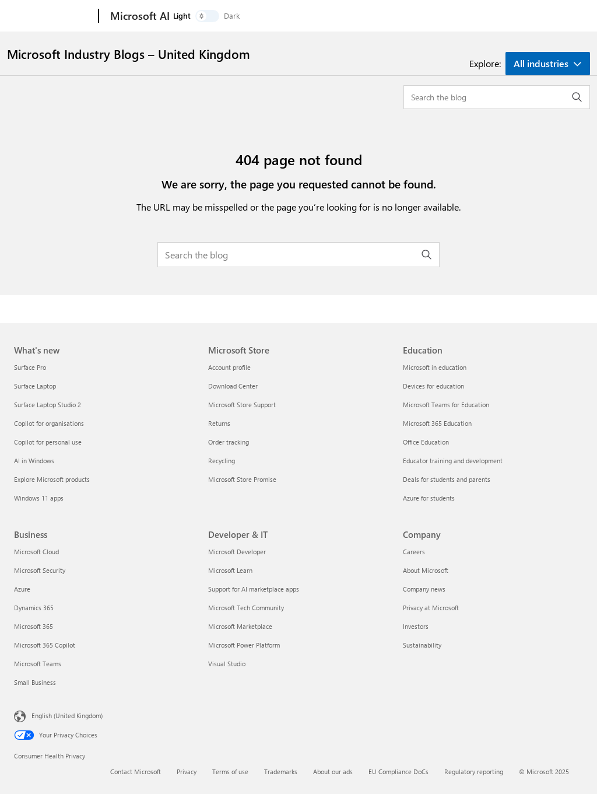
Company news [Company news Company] (424, 589)
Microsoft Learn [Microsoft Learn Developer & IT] (230, 570)
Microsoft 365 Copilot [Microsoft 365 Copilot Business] (44, 645)
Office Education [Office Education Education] (426, 442)
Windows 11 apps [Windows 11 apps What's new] (39, 498)
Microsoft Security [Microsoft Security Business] (39, 570)
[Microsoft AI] (138, 16)
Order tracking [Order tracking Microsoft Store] (228, 442)
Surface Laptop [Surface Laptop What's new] (35, 386)
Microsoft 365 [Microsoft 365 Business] (33, 626)
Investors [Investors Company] (416, 626)
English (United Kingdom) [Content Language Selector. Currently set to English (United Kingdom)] (67, 715)
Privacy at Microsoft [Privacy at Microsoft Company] (431, 607)
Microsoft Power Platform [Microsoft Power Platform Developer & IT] (244, 645)
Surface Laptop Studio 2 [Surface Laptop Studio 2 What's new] (47, 404)
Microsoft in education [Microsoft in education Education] (434, 367)
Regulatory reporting (473, 771)
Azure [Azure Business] (22, 589)
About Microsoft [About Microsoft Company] (425, 570)
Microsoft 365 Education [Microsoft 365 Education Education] (437, 423)
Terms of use (230, 771)
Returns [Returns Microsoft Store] (219, 423)
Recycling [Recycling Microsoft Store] (221, 460)
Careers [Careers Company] (414, 551)
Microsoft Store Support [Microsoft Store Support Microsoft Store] (242, 404)
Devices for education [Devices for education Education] (433, 386)
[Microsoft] (54, 16)
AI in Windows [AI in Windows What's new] (34, 460)
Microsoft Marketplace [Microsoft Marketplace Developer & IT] (240, 626)
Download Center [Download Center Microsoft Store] (233, 386)
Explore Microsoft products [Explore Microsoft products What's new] (52, 479)
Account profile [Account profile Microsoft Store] (229, 367)
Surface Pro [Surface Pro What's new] (30, 367)
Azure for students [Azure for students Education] (429, 498)
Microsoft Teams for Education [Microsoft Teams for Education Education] (446, 404)
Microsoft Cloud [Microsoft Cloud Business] (36, 551)
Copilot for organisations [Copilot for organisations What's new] (49, 423)
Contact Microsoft (135, 771)
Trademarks (280, 771)
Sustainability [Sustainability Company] (422, 645)
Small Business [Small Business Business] (35, 682)
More (372, 16)
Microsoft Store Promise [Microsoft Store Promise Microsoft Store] (242, 479)
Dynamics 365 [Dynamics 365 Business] (34, 607)
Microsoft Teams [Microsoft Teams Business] (37, 663)
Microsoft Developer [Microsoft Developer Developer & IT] (237, 551)
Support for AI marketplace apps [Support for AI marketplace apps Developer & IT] (253, 589)
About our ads (333, 771)
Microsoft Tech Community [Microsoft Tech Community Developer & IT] (246, 607)
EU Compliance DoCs (398, 771)
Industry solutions (311, 16)
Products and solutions (220, 16)
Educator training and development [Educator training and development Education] (453, 460)
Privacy (186, 771)
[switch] (544, 16)
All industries (541, 63)
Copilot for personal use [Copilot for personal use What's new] (48, 442)
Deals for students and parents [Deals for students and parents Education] (446, 479)
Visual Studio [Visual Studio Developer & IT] (226, 663)
